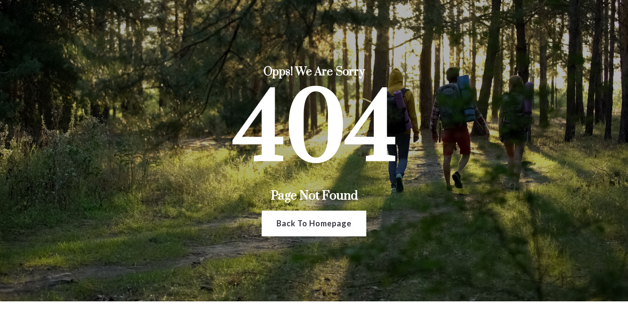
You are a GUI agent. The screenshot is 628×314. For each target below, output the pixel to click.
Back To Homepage (314, 223)
